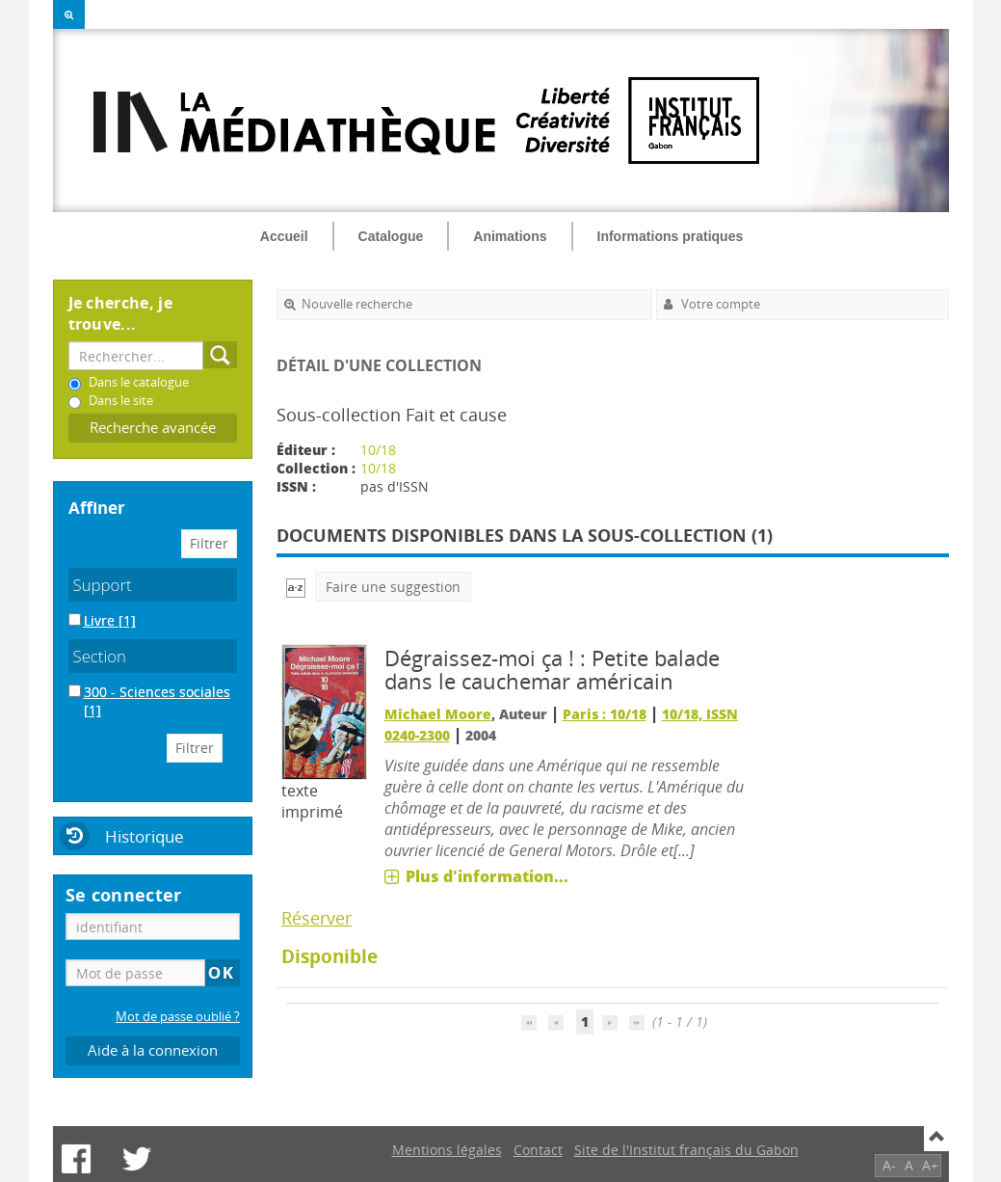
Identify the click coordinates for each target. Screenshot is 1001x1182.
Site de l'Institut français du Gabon (686, 1150)
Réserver (316, 917)
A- (889, 1165)
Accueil (284, 236)
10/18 (378, 450)
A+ (930, 1165)
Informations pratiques (670, 236)
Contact (538, 1150)
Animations (509, 236)
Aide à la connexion (153, 1050)
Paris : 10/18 (604, 714)
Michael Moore (437, 714)
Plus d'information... (487, 876)
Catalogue (391, 236)
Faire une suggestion (393, 587)
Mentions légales (447, 1150)
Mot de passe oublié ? (178, 1016)
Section (100, 656)
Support (102, 585)
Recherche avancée (153, 427)
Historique (144, 836)
